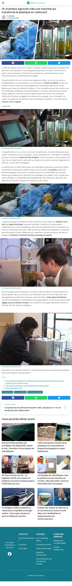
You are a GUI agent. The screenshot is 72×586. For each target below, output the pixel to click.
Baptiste (12, 16)
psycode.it (22, 548)
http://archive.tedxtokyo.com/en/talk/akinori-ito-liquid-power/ (27, 386)
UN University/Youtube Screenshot (11, 148)
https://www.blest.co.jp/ (13, 388)
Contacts (22, 544)
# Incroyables (20, 392)
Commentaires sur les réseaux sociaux (44, 561)
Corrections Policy (43, 544)
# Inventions (7, 392)
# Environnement (35, 392)
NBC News (7, 106)
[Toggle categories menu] (3, 3)
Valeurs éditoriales (43, 548)
